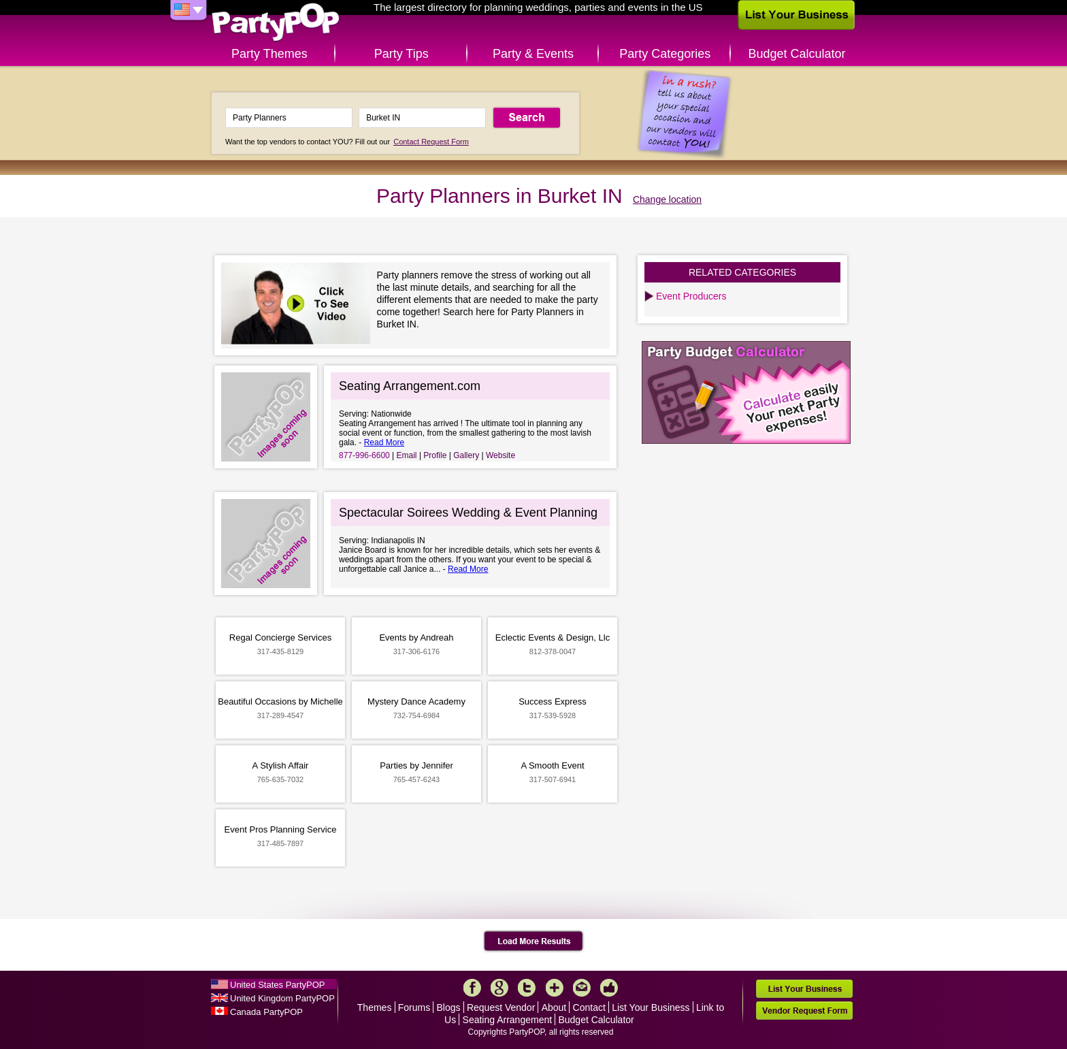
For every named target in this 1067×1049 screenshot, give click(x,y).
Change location (667, 199)
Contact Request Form (431, 142)
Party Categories (664, 54)
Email (407, 455)
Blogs (449, 1007)
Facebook (472, 988)
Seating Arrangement (508, 1019)
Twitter (527, 988)
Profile (434, 455)
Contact (589, 1007)
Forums (414, 1007)
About (554, 1007)
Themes (374, 1007)
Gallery (466, 455)
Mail (582, 988)
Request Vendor (501, 1007)
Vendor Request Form (804, 1010)
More (554, 988)
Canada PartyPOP (266, 1012)
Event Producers (691, 296)
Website (500, 455)
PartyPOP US (275, 23)
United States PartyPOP (277, 985)
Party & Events (533, 54)
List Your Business (650, 1007)
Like (609, 988)
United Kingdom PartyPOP (282, 998)
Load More (534, 941)
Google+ (499, 988)
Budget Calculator (797, 54)
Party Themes (269, 54)
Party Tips (401, 54)
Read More (384, 442)
